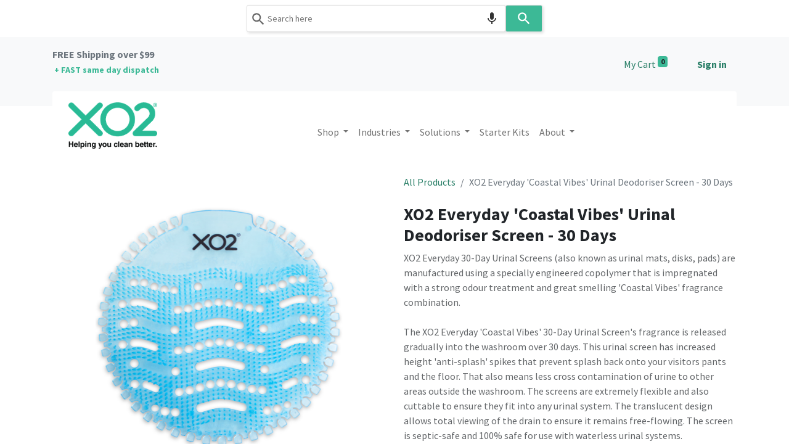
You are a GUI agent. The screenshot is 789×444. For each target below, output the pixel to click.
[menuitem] (504, 132)
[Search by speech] (491, 18)
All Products (430, 182)
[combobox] (376, 18)
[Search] (523, 18)
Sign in (712, 64)
